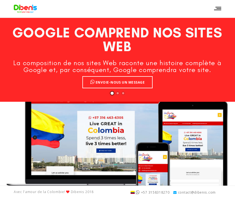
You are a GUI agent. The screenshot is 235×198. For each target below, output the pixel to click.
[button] (112, 93)
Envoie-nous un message (117, 82)
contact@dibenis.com (194, 192)
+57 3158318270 (150, 192)
